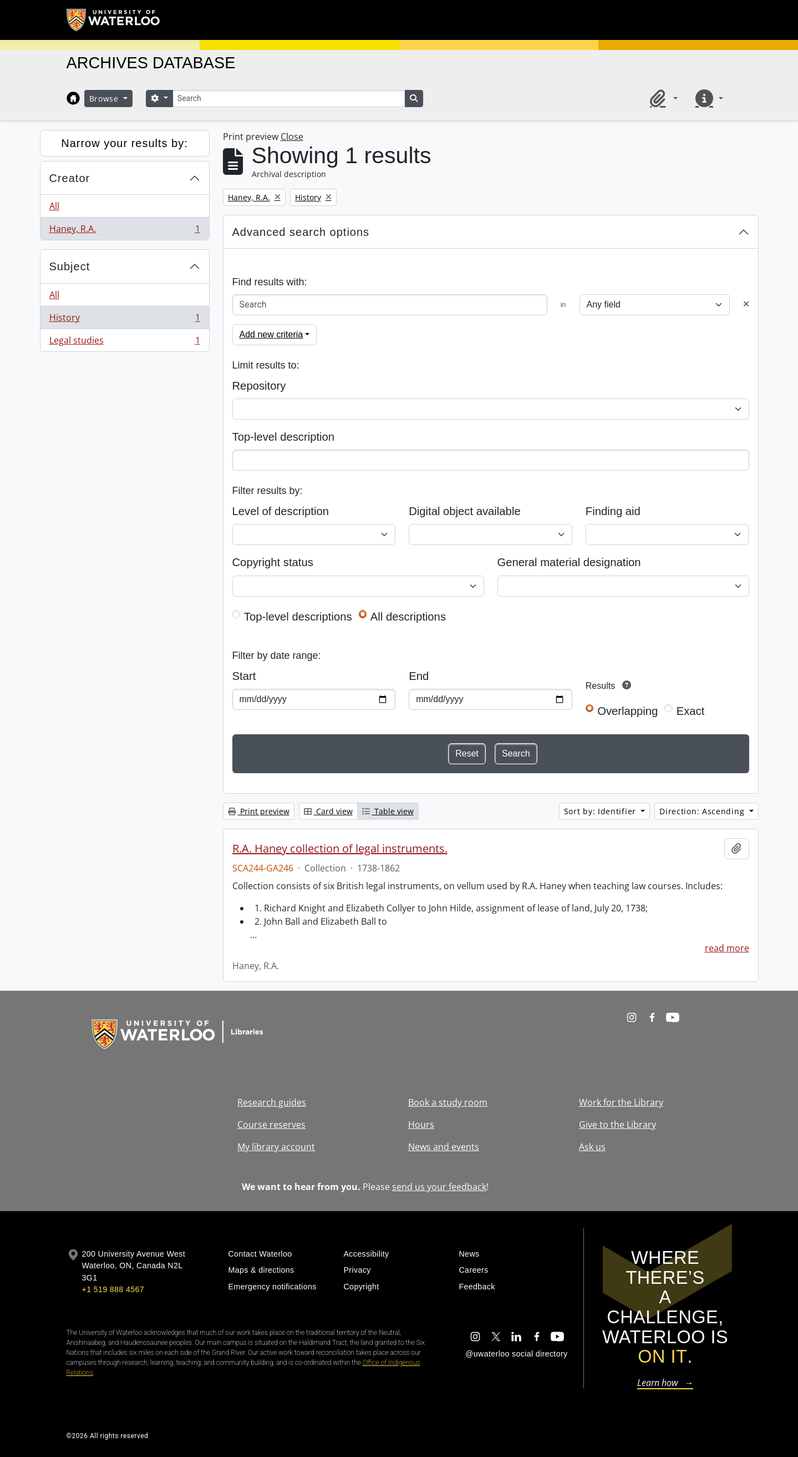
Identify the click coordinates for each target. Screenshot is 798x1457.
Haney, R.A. (124, 231)
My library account (276, 1147)
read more (727, 948)
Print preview (258, 811)
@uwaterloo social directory (516, 1353)
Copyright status (272, 562)
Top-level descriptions (298, 617)
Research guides (271, 1102)
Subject (69, 266)
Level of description (280, 511)
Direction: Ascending (703, 811)
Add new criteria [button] (271, 334)
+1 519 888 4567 (113, 1289)
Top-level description (283, 437)
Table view (388, 811)
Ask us (592, 1147)
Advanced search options (301, 232)
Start (244, 676)
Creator (69, 178)
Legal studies (124, 342)
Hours (421, 1124)
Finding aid (613, 511)
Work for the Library (621, 1102)
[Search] (288, 98)
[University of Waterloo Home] (114, 20)
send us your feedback (439, 1187)
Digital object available (465, 511)
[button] (661, 98)
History (124, 320)
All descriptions (408, 617)
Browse (105, 98)
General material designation (569, 562)
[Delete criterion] (746, 304)
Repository (259, 386)
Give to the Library (617, 1124)
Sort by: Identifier (601, 811)
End (419, 676)
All (54, 206)
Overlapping (627, 711)
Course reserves (271, 1124)
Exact (691, 711)
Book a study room (447, 1102)
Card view (328, 811)
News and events (443, 1147)
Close (292, 136)
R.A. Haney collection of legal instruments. (340, 848)
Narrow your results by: (124, 143)
